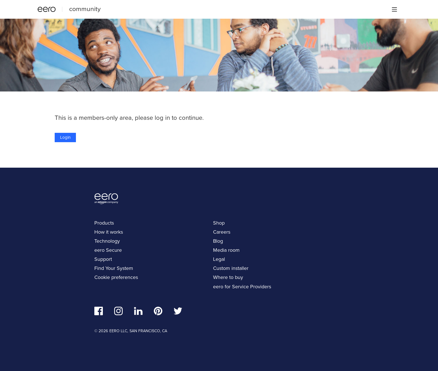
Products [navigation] (104, 223)
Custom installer (230, 268)
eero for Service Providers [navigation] (242, 286)
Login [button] (65, 137)
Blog (218, 241)
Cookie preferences (116, 277)
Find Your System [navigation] (113, 268)
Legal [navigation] (219, 259)
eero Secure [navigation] (108, 250)
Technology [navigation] (107, 241)
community (85, 9)
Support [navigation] (103, 259)
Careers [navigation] (221, 232)
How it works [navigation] (108, 232)
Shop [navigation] (219, 223)
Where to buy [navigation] (228, 277)
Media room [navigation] (226, 250)
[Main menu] (394, 9)
